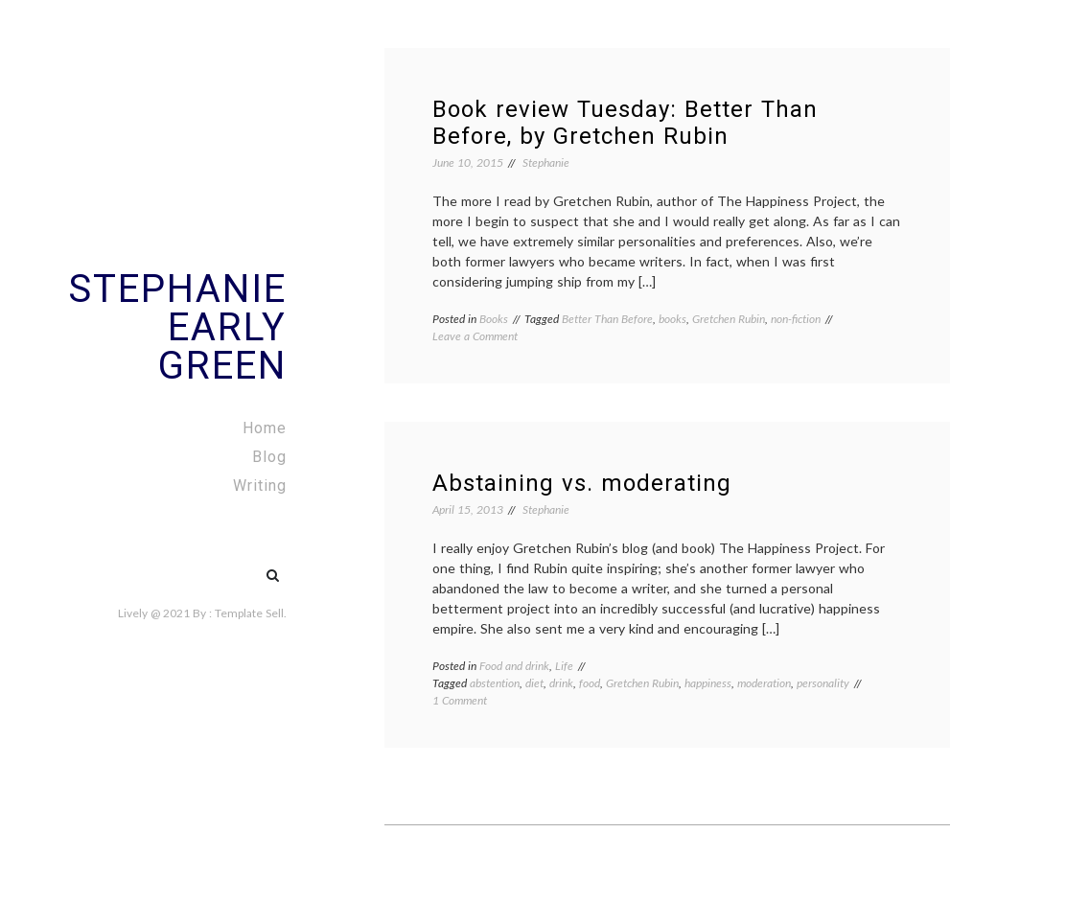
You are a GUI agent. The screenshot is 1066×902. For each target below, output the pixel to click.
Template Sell (249, 613)
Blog (269, 457)
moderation (764, 683)
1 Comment (459, 700)
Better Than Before (607, 319)
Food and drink (514, 666)
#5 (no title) (232, 565)
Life (564, 666)
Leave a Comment (475, 336)
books (672, 319)
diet (534, 683)
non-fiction (796, 319)
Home (265, 428)
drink (561, 683)
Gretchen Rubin (728, 319)
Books (493, 319)
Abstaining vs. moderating (581, 483)
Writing (260, 485)
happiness (707, 683)
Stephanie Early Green (177, 327)
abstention (495, 683)
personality (823, 683)
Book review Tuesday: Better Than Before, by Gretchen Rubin (625, 123)
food (589, 683)
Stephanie (545, 162)
